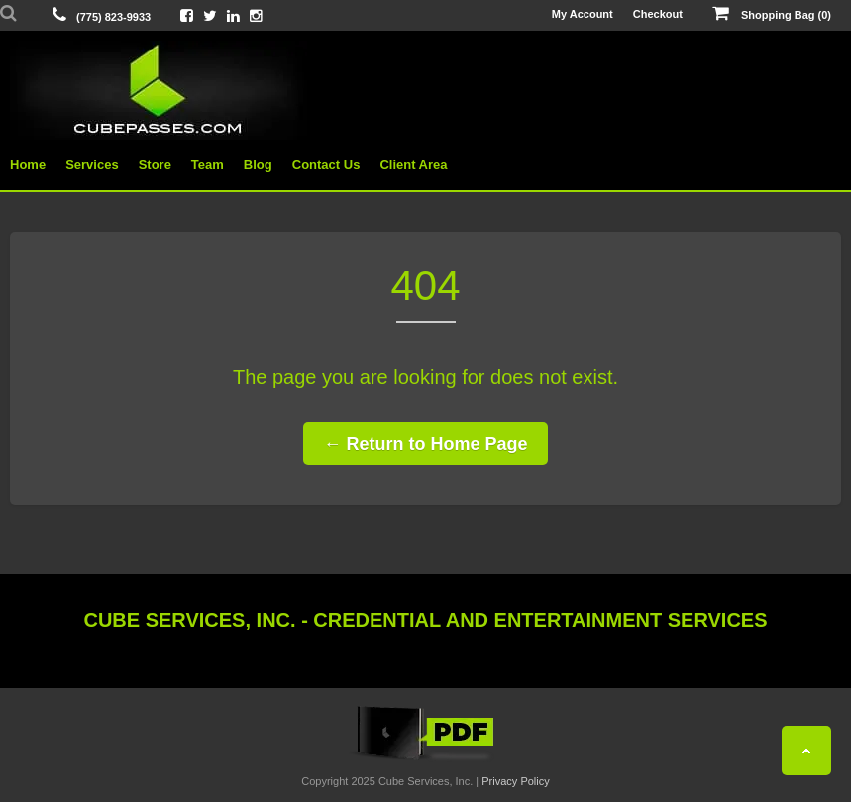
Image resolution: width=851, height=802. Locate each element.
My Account (582, 14)
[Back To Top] (806, 750)
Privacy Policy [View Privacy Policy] (515, 781)
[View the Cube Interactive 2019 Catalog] (426, 760)
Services (92, 164)
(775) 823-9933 (113, 17)
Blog (258, 164)
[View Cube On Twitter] (210, 15)
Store (155, 164)
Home (28, 164)
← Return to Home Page (425, 443)
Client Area (413, 164)
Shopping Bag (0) (771, 14)
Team (207, 164)
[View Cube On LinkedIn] (233, 15)
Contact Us (326, 164)
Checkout (658, 14)
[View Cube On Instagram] (256, 15)
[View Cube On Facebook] (186, 15)
